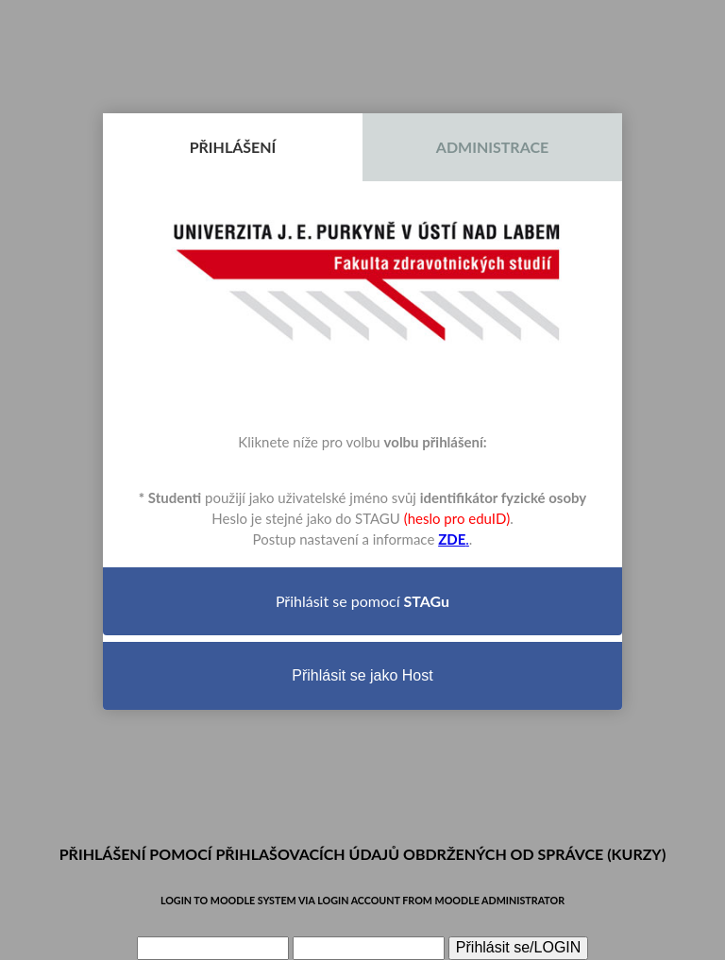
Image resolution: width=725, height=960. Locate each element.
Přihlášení (233, 147)
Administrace (492, 147)
